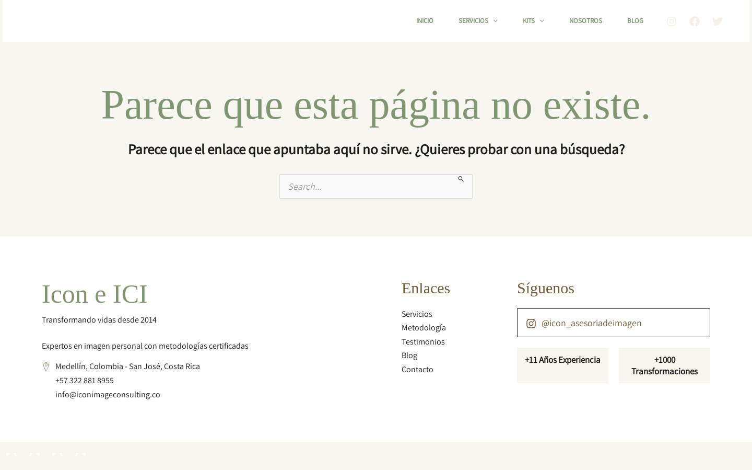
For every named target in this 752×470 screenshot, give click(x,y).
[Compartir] (56, 450)
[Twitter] (717, 21)
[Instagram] (671, 21)
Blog (635, 20)
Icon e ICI (95, 293)
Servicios (478, 21)
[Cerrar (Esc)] (79, 450)
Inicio (424, 20)
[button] (493, 21)
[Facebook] (694, 21)
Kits (533, 21)
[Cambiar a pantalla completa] (33, 450)
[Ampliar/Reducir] (10, 450)
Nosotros (585, 20)
